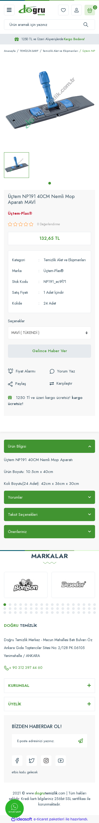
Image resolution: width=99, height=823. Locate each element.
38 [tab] (10, 612)
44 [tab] (41, 612)
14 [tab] (73, 604)
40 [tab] (20, 612)
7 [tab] (36, 604)
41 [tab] (26, 612)
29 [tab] (57, 608)
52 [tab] (84, 612)
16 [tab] (84, 604)
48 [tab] (63, 612)
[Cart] (89, 10)
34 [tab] (84, 608)
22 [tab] (20, 608)
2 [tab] (10, 604)
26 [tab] (41, 608)
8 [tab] (41, 604)
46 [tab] (52, 612)
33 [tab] (78, 608)
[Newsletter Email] (49, 740)
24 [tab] (31, 608)
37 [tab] (4, 612)
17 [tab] (89, 604)
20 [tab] (10, 608)
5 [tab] (26, 604)
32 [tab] (73, 608)
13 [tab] (68, 604)
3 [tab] (15, 604)
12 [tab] (63, 604)
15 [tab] (78, 604)
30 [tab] (63, 608)
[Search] (49, 24)
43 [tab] (36, 612)
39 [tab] (15, 612)
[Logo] (31, 10)
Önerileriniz (17, 532)
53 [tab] (89, 612)
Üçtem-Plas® (20, 213)
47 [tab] (57, 612)
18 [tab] (94, 604)
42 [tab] (31, 612)
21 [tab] (15, 608)
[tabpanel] (16, 165)
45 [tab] (47, 612)
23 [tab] (26, 608)
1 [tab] (49, 183)
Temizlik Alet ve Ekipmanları (65, 260)
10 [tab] (52, 604)
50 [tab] (73, 612)
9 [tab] (47, 604)
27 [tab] (47, 608)
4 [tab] (20, 604)
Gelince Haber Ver (49, 351)
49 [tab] (68, 612)
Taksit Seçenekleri (22, 514)
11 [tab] (57, 604)
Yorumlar (15, 497)
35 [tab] (89, 608)
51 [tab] (78, 612)
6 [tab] (31, 604)
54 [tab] (94, 612)
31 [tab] (68, 608)
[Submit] (80, 740)
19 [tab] (4, 608)
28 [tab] (52, 608)
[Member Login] (76, 10)
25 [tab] (36, 608)
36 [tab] (94, 608)
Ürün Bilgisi (17, 446)
